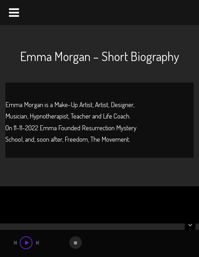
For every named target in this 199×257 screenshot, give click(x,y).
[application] (99, 243)
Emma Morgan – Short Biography (99, 56)
